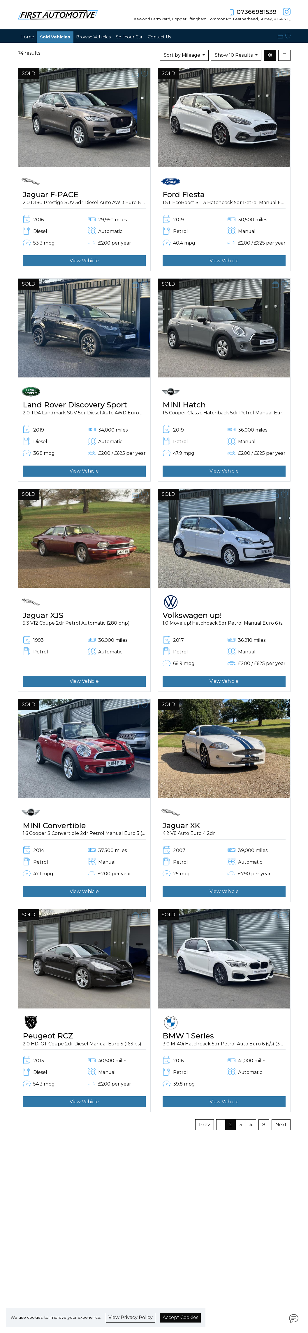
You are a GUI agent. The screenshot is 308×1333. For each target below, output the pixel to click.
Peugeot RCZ (48, 1035)
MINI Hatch (184, 404)
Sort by (182, 55)
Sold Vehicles (55, 37)
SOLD (28, 73)
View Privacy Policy (130, 1317)
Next (281, 1124)
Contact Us (159, 37)
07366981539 (257, 11)
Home (27, 37)
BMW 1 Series (188, 1035)
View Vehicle (84, 260)
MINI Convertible (54, 825)
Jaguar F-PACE (50, 194)
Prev (204, 1124)
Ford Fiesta (184, 194)
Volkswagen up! (192, 615)
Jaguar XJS (43, 615)
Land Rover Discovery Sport (75, 404)
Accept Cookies (180, 1317)
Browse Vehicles (93, 37)
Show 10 (234, 55)
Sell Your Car (129, 37)
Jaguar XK (181, 825)
